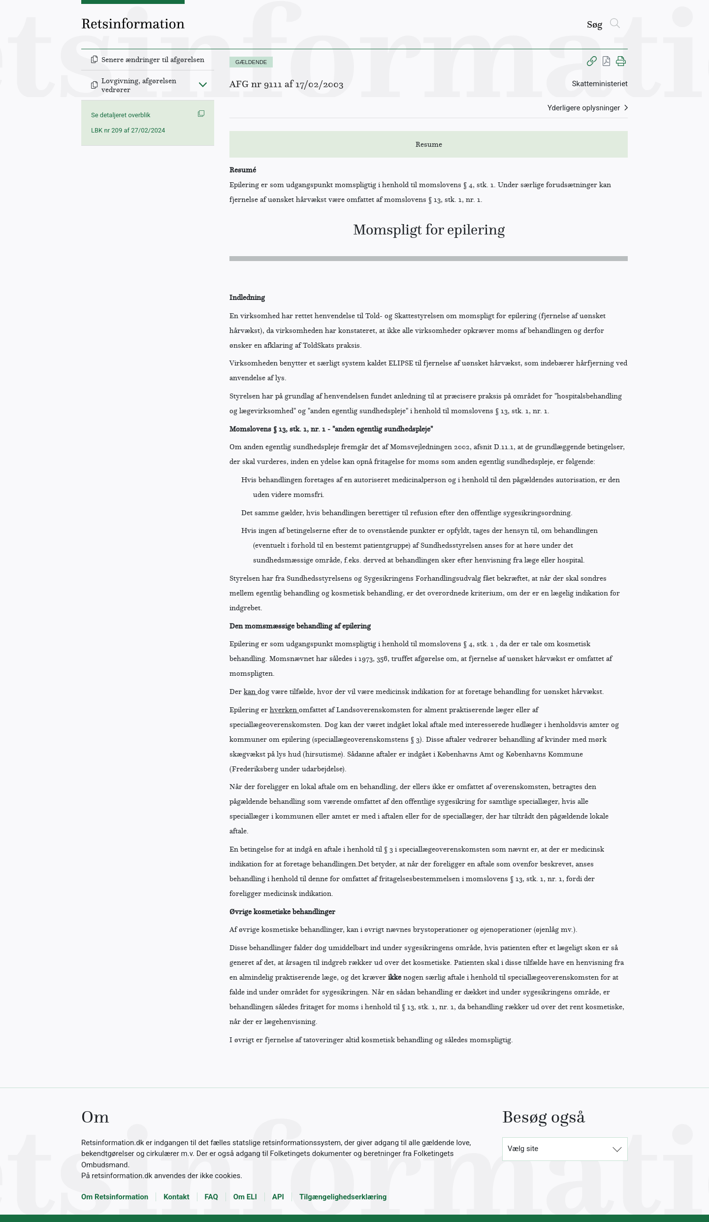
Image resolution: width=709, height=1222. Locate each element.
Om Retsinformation (114, 1196)
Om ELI (245, 1196)
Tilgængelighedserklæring (343, 1196)
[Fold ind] (202, 84)
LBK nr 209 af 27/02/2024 (128, 130)
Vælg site (523, 1148)
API (278, 1196)
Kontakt (176, 1196)
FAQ (211, 1196)
